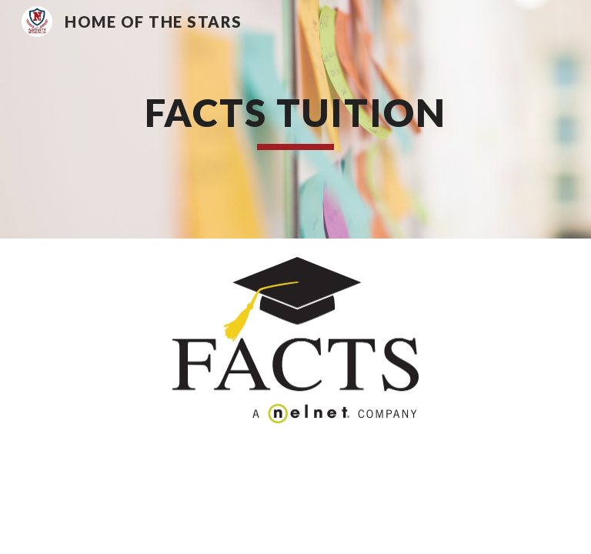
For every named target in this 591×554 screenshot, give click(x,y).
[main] (295, 119)
